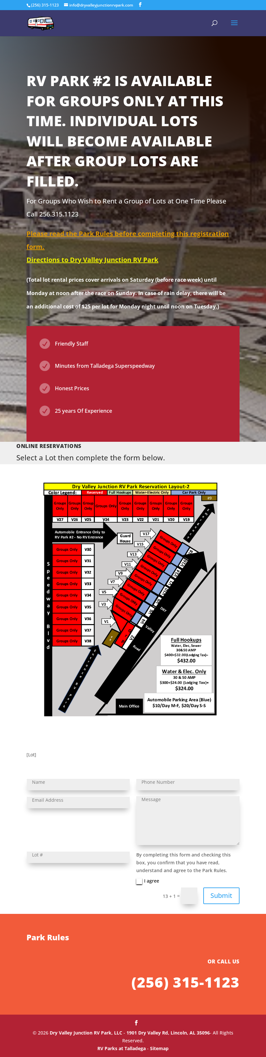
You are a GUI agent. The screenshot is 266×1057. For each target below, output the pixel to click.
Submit (221, 895)
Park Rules (47, 1026)
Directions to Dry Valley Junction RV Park (92, 259)
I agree (147, 881)
